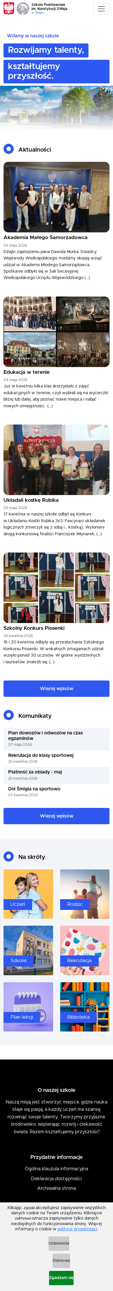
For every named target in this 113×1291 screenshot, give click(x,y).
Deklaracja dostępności (56, 1178)
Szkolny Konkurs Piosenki (34, 628)
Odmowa (61, 1261)
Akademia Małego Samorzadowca (46, 237)
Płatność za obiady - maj (35, 772)
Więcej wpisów (56, 688)
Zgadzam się (61, 1278)
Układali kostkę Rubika (31, 500)
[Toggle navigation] (101, 9)
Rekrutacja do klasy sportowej (41, 755)
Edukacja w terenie (27, 372)
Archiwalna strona (56, 1188)
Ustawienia (58, 1243)
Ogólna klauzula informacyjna (56, 1169)
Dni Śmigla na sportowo (34, 789)
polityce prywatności (77, 1229)
